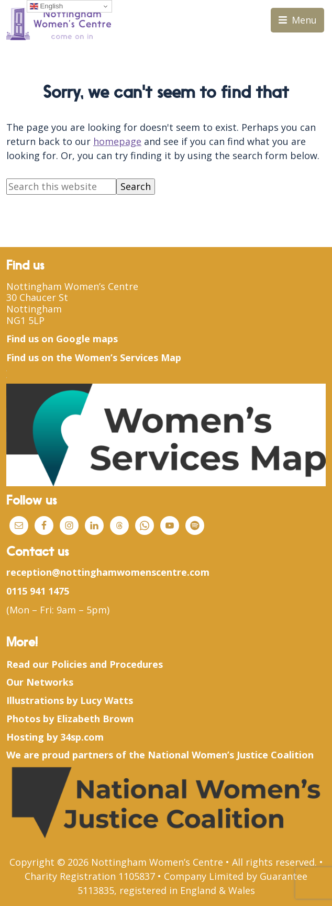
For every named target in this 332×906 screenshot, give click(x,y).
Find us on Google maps (62, 338)
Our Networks (39, 682)
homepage (117, 141)
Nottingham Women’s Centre (72, 286)
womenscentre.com (163, 572)
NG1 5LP (25, 320)
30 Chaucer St (37, 297)
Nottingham (34, 309)
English (46, 6)
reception (29, 572)
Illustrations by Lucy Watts (69, 700)
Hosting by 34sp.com (55, 737)
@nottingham (84, 572)
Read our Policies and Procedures (84, 664)
